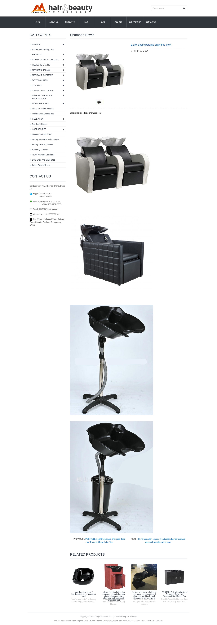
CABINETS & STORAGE (43, 90)
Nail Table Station (39, 124)
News (102, 22)
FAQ (86, 22)
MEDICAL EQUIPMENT (42, 75)
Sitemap (133, 617)
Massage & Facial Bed (41, 134)
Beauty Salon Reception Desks (45, 139)
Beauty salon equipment (42, 144)
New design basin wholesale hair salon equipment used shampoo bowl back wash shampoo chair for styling (144, 595)
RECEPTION (37, 119)
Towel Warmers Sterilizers (43, 155)
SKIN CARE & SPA (40, 103)
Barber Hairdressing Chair (43, 49)
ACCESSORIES (39, 129)
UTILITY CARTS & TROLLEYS (45, 60)
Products (70, 22)
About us (54, 22)
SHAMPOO (37, 54)
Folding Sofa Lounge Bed (43, 114)
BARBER (36, 44)
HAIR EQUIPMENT (40, 150)
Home (37, 22)
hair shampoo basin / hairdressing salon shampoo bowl (83, 594)
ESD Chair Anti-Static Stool (43, 160)
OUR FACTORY (135, 22)
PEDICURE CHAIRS (41, 65)
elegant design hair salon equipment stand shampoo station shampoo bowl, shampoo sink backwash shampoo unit (114, 596)
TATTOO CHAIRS (39, 80)
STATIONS (37, 85)
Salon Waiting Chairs (41, 165)
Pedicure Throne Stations (43, 109)
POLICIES (118, 22)
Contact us (151, 22)
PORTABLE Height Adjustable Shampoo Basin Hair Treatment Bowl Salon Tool (175, 594)
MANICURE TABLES (41, 70)
